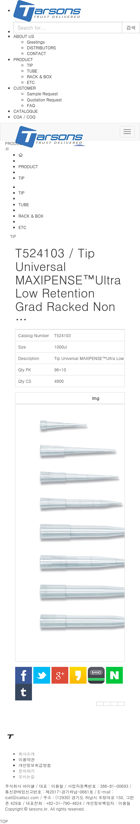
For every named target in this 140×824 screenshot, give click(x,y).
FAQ (31, 105)
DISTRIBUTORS (41, 47)
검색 (131, 27)
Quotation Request (44, 99)
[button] (100, 704)
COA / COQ (24, 117)
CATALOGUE (25, 111)
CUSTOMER (24, 88)
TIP (30, 65)
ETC (31, 82)
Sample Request (42, 93)
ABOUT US (23, 36)
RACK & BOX (39, 76)
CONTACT (36, 53)
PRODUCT (23, 59)
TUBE (32, 71)
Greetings (36, 42)
